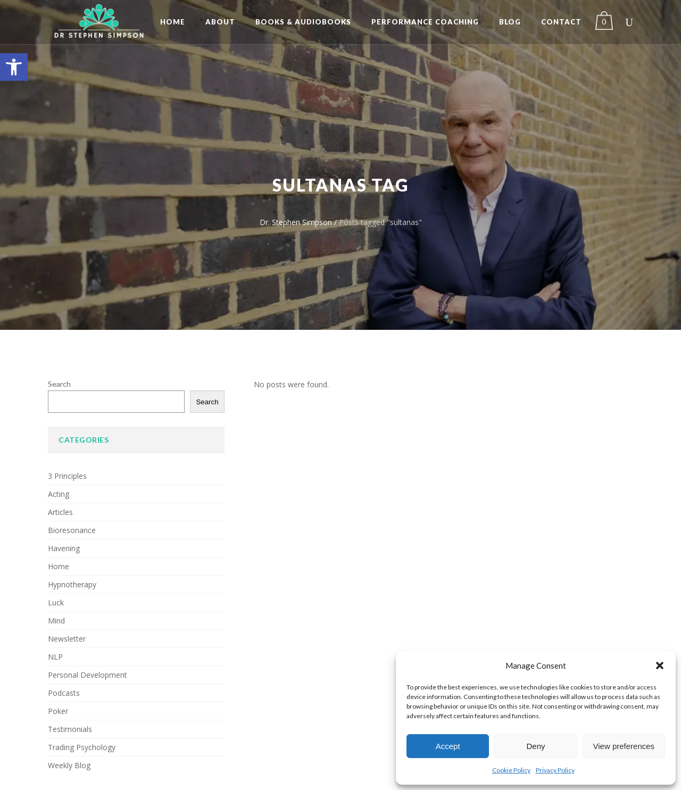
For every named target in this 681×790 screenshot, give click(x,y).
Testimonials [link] (70, 729)
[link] (14, 67)
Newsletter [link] (67, 639)
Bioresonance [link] (72, 530)
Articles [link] (60, 512)
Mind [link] (56, 621)
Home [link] (58, 566)
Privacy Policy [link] (555, 770)
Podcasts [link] (64, 693)
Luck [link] (56, 602)
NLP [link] (55, 657)
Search (59, 383)
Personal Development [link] (87, 675)
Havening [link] (64, 548)
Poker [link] (58, 711)
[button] (659, 665)
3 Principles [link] (67, 476)
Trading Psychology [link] (81, 747)
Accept (448, 746)
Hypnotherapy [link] (72, 584)
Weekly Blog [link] (69, 765)
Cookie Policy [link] (511, 770)
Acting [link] (58, 494)
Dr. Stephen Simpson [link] (296, 222)
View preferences (624, 746)
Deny (535, 746)
